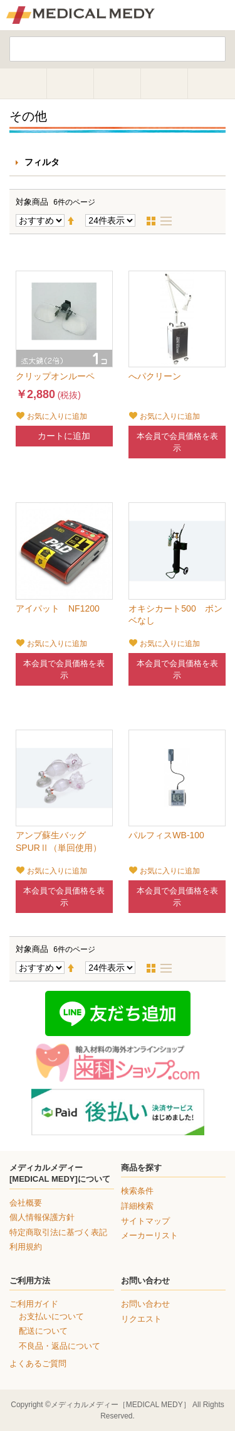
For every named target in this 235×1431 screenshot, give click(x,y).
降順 (75, 221)
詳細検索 (137, 1206)
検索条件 (137, 1191)
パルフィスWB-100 (166, 835)
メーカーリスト (149, 1235)
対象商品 (32, 202)
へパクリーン (154, 376)
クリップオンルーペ (55, 376)
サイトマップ (145, 1221)
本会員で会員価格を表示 (177, 442)
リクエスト (141, 1319)
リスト (169, 221)
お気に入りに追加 (57, 416)
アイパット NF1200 (58, 608)
